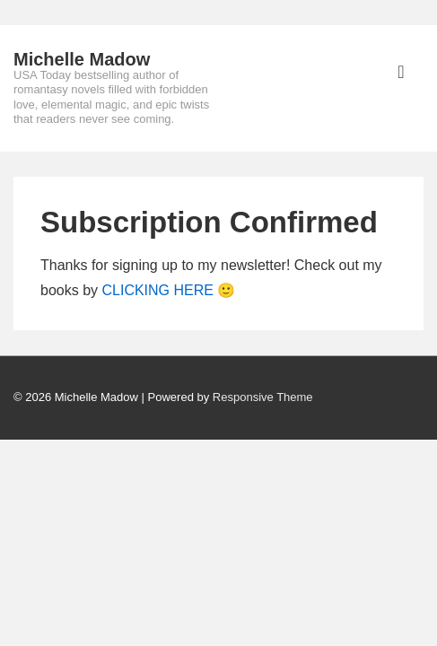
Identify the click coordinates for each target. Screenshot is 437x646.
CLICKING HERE (157, 290)
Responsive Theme (263, 397)
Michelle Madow (81, 59)
